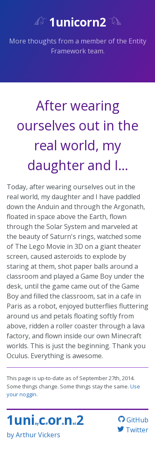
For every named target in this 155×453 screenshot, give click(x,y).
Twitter (132, 429)
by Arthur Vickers (33, 434)
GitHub (133, 419)
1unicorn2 (77, 22)
